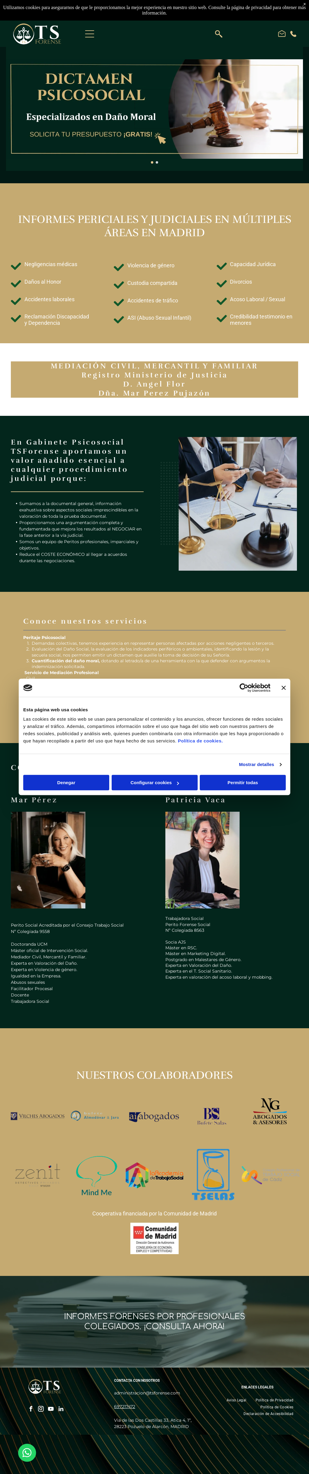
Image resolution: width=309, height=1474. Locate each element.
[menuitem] (236, 1400)
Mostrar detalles (256, 764)
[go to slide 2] (157, 162)
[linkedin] (61, 1410)
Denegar (66, 782)
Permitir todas (243, 782)
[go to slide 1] (152, 162)
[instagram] (41, 1410)
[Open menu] (89, 33)
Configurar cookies (154, 782)
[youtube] (51, 1410)
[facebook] (31, 1410)
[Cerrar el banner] (284, 688)
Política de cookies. (200, 741)
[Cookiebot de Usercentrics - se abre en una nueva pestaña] (244, 687)
